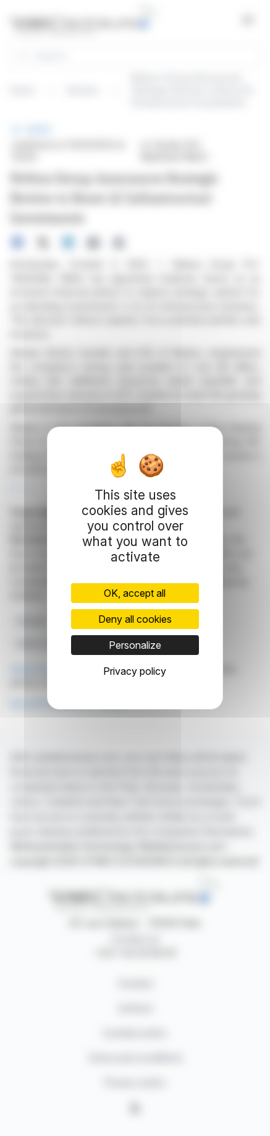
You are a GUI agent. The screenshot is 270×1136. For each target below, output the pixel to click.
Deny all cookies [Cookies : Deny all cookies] (135, 619)
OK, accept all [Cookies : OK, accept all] (135, 593)
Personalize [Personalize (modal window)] (135, 645)
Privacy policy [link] (134, 671)
